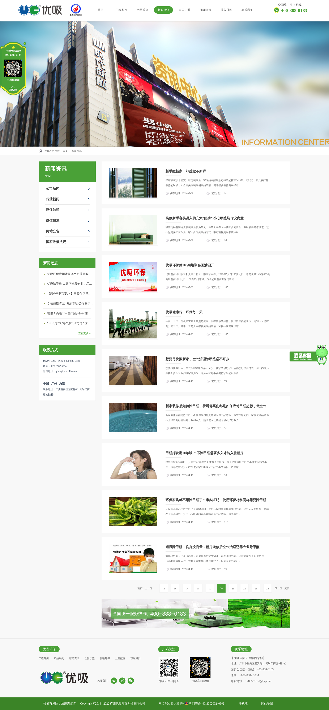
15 (163, 588)
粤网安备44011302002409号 (206, 703)
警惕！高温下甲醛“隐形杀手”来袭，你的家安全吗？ (70, 313)
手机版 (243, 703)
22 (244, 588)
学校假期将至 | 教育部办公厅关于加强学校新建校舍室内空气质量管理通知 (70, 303)
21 (233, 588)
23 (256, 588)
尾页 (286, 588)
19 (210, 588)
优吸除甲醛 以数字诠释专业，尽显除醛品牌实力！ (70, 283)
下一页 (278, 588)
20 (221, 588)
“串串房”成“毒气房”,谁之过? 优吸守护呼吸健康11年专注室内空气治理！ (70, 323)
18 (198, 588)
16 (175, 588)
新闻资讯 (77, 151)
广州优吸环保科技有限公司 (127, 703)
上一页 (148, 588)
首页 (100, 10)
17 (186, 588)
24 (267, 588)
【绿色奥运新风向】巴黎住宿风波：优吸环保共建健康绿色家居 (70, 293)
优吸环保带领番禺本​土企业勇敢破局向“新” (70, 274)
